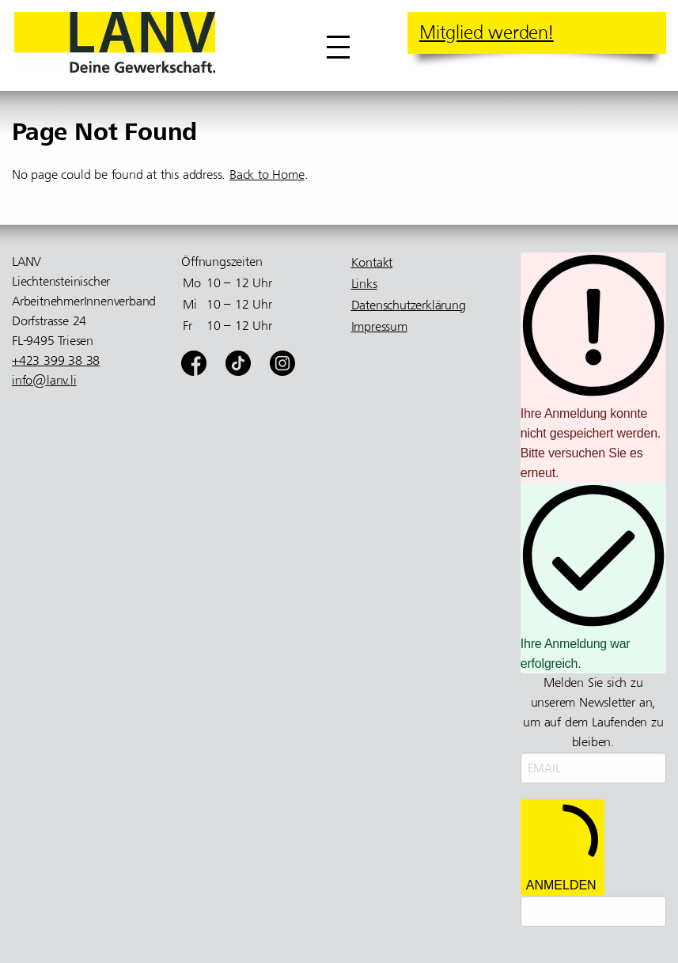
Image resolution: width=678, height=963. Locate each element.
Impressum (379, 327)
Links (364, 284)
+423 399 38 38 (56, 361)
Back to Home (267, 175)
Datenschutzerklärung (408, 305)
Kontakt (372, 263)
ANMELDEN (562, 847)
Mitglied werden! (486, 32)
